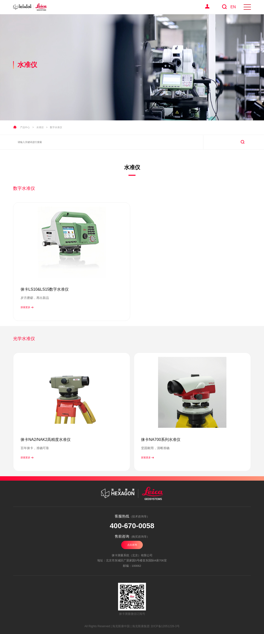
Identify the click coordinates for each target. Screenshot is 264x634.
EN (233, 7)
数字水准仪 (56, 127)
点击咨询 (132, 544)
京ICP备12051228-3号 (165, 626)
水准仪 (40, 127)
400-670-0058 (132, 526)
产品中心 (25, 127)
